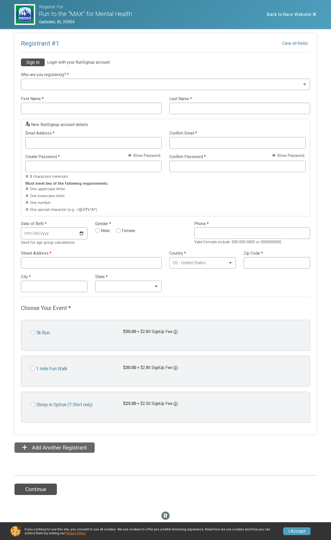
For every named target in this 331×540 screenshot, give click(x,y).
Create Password (42, 156)
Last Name (180, 99)
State (101, 277)
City (26, 277)
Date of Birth (34, 223)
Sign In (33, 62)
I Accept (296, 531)
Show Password (144, 155)
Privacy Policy (75, 533)
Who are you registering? (45, 74)
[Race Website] (26, 14)
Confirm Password (187, 156)
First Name (32, 99)
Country (177, 253)
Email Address (40, 133)
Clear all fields (295, 43)
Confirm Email (183, 133)
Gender (103, 223)
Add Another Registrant (54, 448)
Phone (201, 223)
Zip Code (253, 253)
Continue (35, 489)
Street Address (36, 253)
